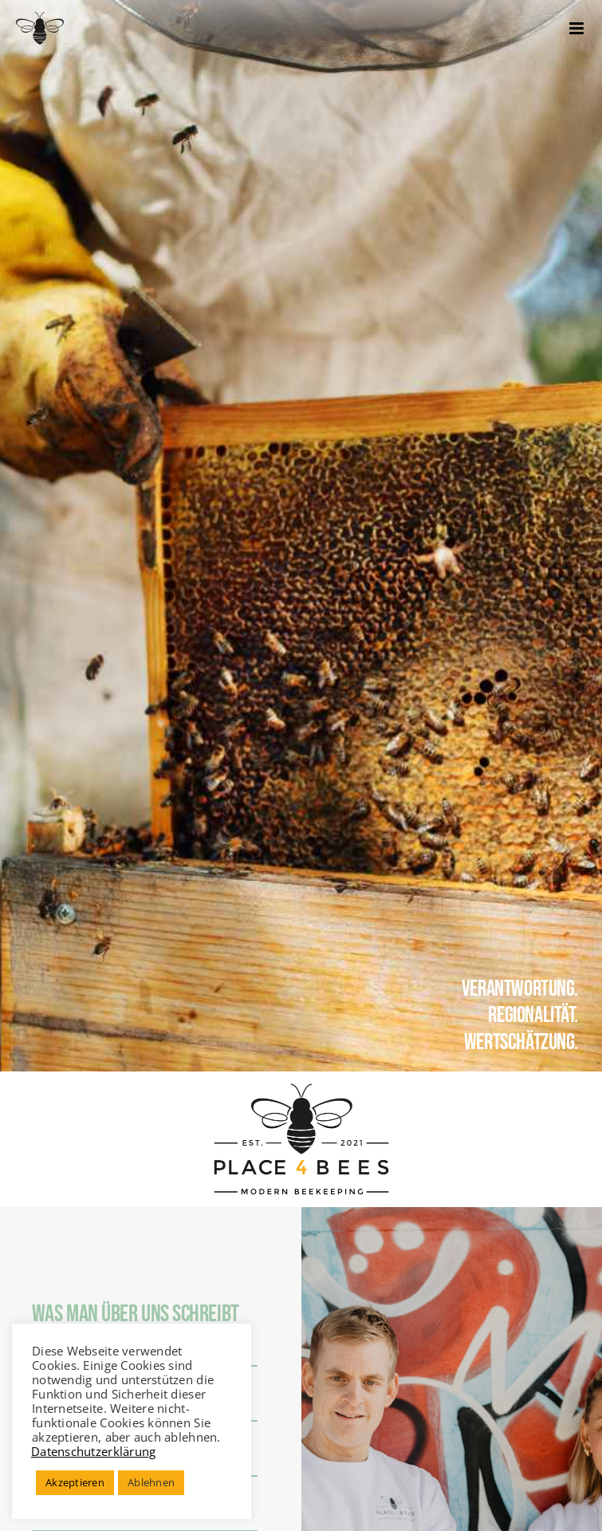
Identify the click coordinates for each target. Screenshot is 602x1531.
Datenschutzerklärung (93, 1451)
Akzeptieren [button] (74, 1482)
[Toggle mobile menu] (577, 28)
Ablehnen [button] (151, 1482)
